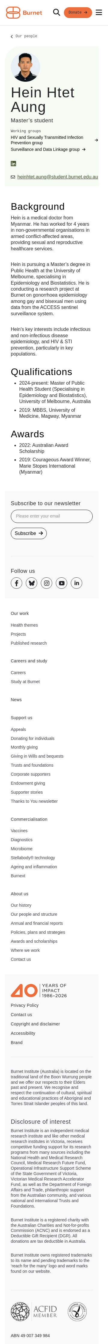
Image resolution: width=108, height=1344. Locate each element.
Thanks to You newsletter (34, 801)
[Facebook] (16, 583)
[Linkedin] (76, 583)
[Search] (56, 13)
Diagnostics (21, 839)
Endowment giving (28, 783)
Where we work (25, 950)
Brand (16, 1042)
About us (19, 893)
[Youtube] (61, 583)
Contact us (21, 959)
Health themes (24, 625)
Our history (21, 905)
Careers (18, 672)
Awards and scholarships (34, 941)
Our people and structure (34, 914)
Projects (18, 634)
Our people (26, 36)
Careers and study (29, 660)
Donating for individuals (33, 738)
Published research (29, 643)
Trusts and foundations (32, 765)
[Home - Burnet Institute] (24, 13)
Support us (21, 717)
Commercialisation (29, 819)
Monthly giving (24, 747)
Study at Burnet (25, 681)
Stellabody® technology (33, 857)
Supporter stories (27, 792)
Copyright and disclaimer (35, 1024)
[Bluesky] (31, 583)
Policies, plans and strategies (38, 932)
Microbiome (21, 848)
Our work (20, 613)
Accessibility (23, 1033)
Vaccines (19, 830)
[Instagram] (46, 583)
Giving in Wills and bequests (37, 756)
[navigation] (54, 13)
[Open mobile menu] (99, 13)
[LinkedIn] (13, 164)
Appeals (18, 729)
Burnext (18, 875)
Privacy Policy (25, 1005)
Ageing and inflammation (34, 866)
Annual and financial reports (37, 923)
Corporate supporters (30, 774)
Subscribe (29, 533)
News (16, 699)
